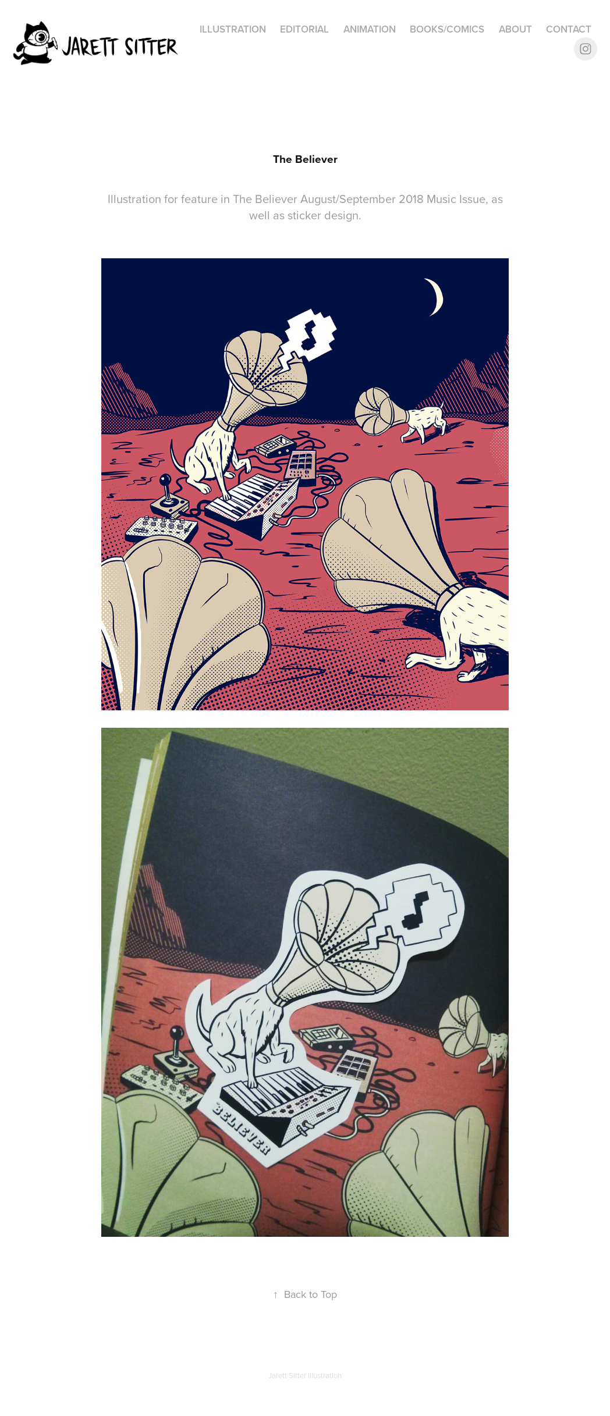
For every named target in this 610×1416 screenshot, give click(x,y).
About (515, 29)
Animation (369, 29)
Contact (568, 29)
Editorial (304, 29)
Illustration (233, 29)
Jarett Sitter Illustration (305, 1375)
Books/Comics (447, 29)
